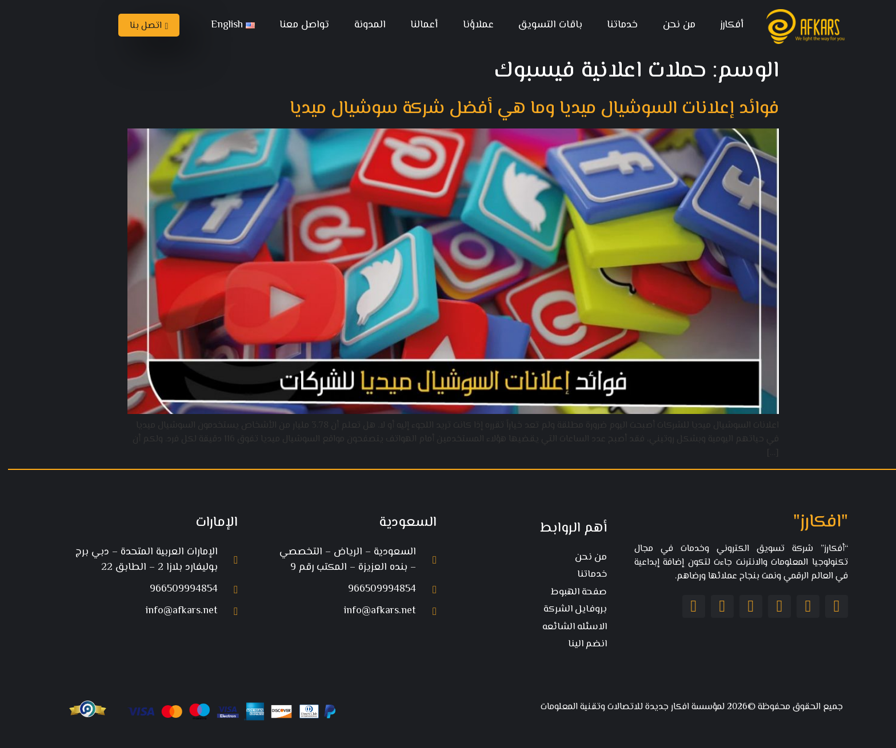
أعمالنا (419, 25)
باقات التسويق (545, 25)
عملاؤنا (473, 25)
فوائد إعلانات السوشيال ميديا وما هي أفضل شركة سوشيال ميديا (529, 108)
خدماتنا (617, 25)
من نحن (674, 25)
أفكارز (726, 25)
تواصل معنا (299, 25)
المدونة (365, 25)
